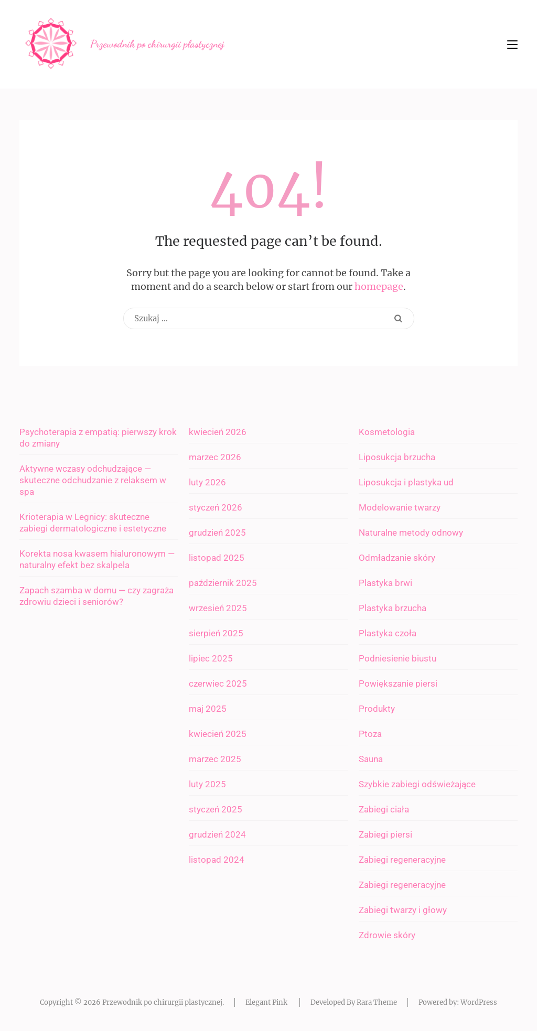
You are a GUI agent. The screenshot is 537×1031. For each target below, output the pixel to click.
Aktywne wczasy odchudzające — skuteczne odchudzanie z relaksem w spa (92, 480)
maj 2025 (208, 708)
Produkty (377, 708)
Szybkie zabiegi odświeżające (417, 784)
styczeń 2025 (215, 809)
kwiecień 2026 (217, 432)
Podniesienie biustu (397, 658)
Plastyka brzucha (392, 608)
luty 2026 (207, 482)
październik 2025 (223, 583)
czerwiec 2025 (218, 683)
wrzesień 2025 (218, 608)
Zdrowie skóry (387, 935)
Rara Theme (377, 1002)
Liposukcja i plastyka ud (406, 482)
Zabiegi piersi (385, 834)
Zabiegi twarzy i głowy (403, 910)
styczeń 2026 (215, 507)
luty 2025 (207, 784)
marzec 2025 (215, 759)
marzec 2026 (215, 457)
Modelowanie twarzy (400, 507)
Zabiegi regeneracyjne (402, 859)
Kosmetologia (387, 432)
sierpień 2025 (216, 633)
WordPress (478, 1002)
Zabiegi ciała (384, 809)
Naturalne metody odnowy (411, 532)
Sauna (371, 759)
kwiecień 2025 (217, 734)
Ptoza (370, 734)
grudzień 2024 (217, 834)
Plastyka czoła (387, 633)
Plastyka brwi (385, 583)
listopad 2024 (216, 859)
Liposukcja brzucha (397, 457)
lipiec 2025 (211, 658)
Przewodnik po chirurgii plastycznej (157, 44)
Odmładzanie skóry (397, 557)
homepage (379, 286)
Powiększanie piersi (398, 683)
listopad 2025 (216, 557)
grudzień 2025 (217, 532)
